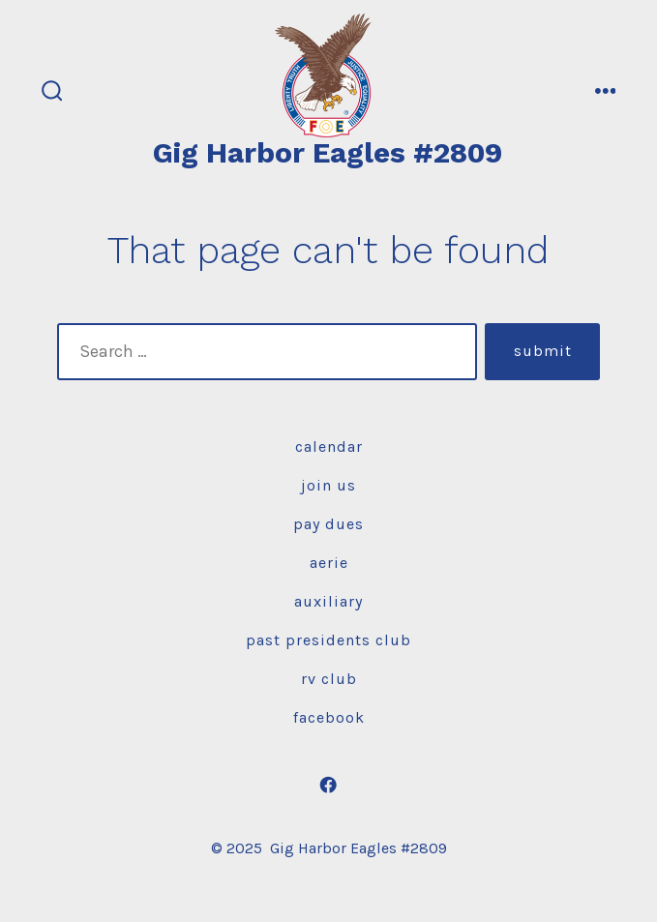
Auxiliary (328, 601)
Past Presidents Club (328, 640)
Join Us (328, 485)
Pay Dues (328, 524)
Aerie (329, 562)
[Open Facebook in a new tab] (329, 784)
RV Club (329, 678)
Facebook (329, 717)
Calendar (329, 446)
